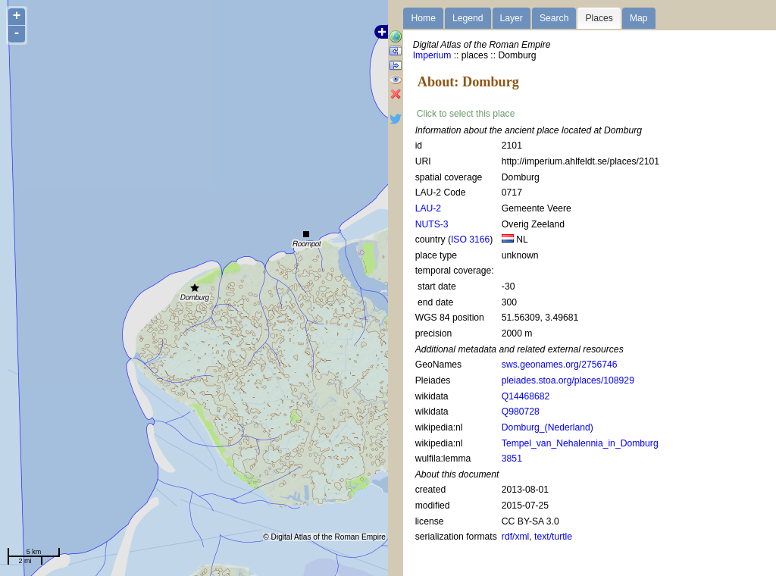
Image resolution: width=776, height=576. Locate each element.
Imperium (432, 55)
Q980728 (521, 411)
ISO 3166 (470, 239)
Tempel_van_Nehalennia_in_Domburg (580, 443)
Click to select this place (466, 113)
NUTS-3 (432, 224)
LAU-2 (428, 208)
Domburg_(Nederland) (547, 427)
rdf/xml (515, 536)
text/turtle (553, 536)
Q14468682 (526, 396)
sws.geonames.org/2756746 (560, 364)
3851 (512, 458)
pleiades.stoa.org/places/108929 (568, 380)
